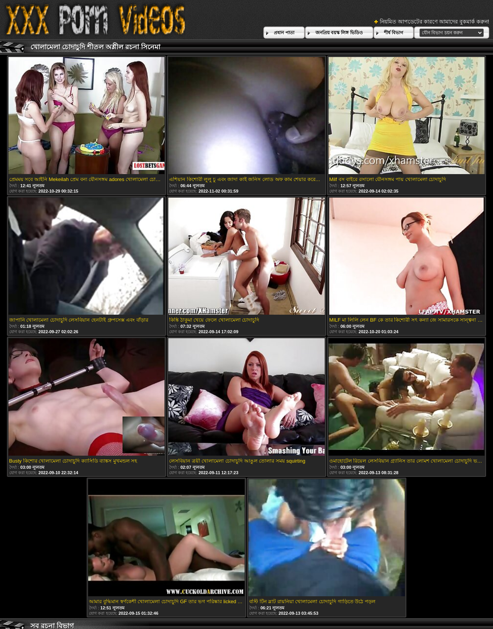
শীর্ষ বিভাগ (393, 32)
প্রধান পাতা (284, 32)
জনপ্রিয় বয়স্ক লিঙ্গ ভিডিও (339, 32)
